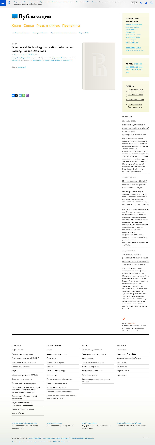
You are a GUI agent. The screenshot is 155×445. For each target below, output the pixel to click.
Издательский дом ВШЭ (126, 354)
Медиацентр (122, 366)
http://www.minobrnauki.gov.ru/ (24, 423)
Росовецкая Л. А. (37, 60)
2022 (136, 67)
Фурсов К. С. (25, 58)
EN (136, 3)
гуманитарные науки (133, 35)
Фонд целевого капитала (22, 379)
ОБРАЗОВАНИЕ (54, 345)
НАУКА (85, 345)
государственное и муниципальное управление (133, 29)
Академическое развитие (92, 370)
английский (22, 67)
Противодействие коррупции (24, 383)
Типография (122, 362)
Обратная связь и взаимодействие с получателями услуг (61, 396)
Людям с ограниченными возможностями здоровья (22, 403)
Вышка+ (50, 366)
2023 (132, 67)
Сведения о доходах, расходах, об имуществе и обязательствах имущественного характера (26, 389)
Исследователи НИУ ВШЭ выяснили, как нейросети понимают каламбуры (134, 184)
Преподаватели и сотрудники (24, 362)
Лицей (49, 350)
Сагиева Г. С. (16, 60)
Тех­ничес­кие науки (135, 107)
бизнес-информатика (134, 24)
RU (133, 3)
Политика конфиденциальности (82, 438)
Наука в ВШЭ (83, 33)
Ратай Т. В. (47, 60)
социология (130, 50)
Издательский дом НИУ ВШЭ (24, 55)
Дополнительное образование (59, 379)
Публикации (35, 16)
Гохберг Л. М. (16, 58)
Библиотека (122, 350)
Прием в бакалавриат (55, 362)
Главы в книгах (48, 25)
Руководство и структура (22, 354)
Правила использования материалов (63, 33)
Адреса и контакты (34, 438)
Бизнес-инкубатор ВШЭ (56, 387)
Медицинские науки (135, 94)
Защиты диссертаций (90, 366)
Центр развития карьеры (57, 383)
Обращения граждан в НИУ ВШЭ (25, 375)
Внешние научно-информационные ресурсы (96, 380)
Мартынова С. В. (56, 60)
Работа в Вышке (18, 413)
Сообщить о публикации (21, 33)
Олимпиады (51, 358)
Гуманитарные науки (135, 89)
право (138, 47)
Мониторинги (87, 358)
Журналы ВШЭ (123, 370)
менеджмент (130, 47)
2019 (132, 69)
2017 (140, 69)
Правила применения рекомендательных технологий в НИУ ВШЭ (36, 442)
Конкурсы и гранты (89, 375)
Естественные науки (135, 92)
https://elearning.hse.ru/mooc (129, 423)
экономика (139, 50)
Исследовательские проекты (94, 354)
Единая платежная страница (23, 409)
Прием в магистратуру (56, 370)
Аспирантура (52, 375)
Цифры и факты (18, 350)
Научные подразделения (92, 350)
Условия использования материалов (56, 438)
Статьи (29, 25)
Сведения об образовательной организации (24, 397)
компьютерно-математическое (132, 41)
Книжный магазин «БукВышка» (129, 358)
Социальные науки (135, 104)
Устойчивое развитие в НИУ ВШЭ (25, 358)
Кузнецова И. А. (58, 58)
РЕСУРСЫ (121, 345)
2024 (128, 67)
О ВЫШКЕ (16, 345)
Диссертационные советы (93, 362)
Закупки (15, 370)
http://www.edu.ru (89, 423)
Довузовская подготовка (57, 354)
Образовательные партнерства (59, 391)
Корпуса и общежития (21, 366)
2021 (140, 67)
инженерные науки (133, 37)
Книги (16, 25)
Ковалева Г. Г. (67, 60)
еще (127, 72)
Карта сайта (65, 442)
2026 (136, 64)
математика (130, 45)
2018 (136, 69)
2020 (128, 69)
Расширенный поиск (40, 33)
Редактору (146, 438)
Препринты (71, 25)
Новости (127, 116)
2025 (140, 64)
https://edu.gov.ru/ (54, 423)
